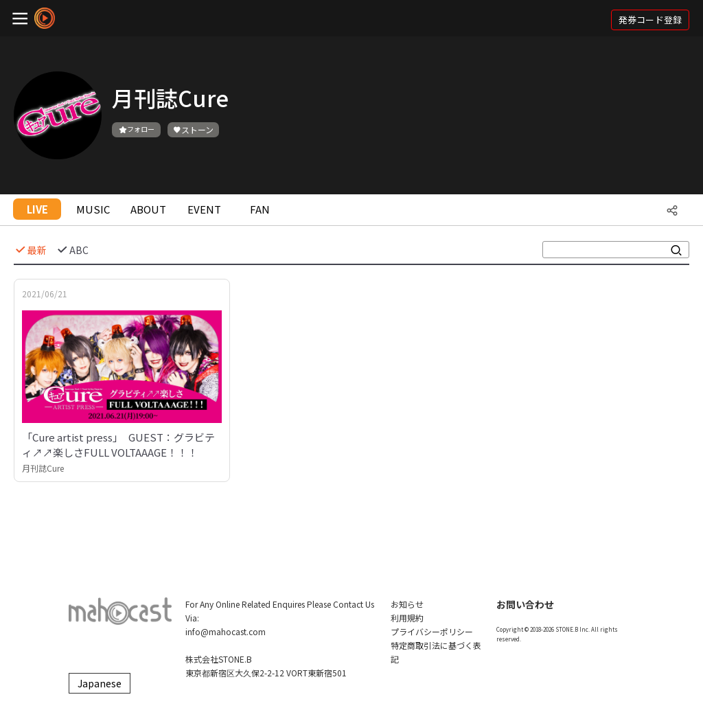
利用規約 (407, 617)
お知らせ (407, 604)
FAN (260, 209)
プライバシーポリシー (432, 631)
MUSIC (93, 209)
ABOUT (148, 209)
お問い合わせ (525, 604)
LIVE (37, 209)
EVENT (204, 209)
